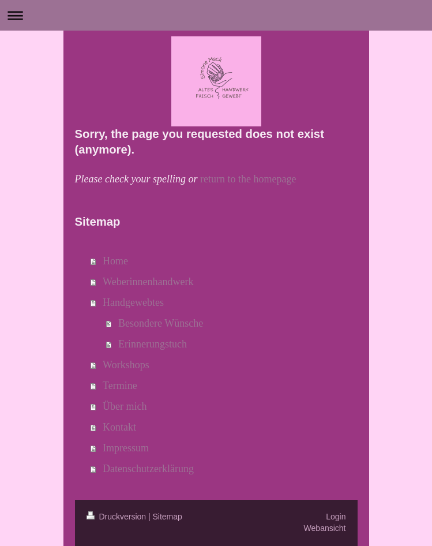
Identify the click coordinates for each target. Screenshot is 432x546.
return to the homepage (248, 179)
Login (335, 516)
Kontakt (119, 427)
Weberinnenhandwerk (148, 281)
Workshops (126, 365)
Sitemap (167, 516)
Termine (120, 385)
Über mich (124, 406)
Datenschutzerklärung (148, 468)
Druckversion (117, 516)
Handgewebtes (133, 302)
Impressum (126, 448)
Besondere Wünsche (160, 323)
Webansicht (325, 528)
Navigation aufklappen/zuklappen (216, 15)
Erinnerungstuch (152, 344)
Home (115, 261)
